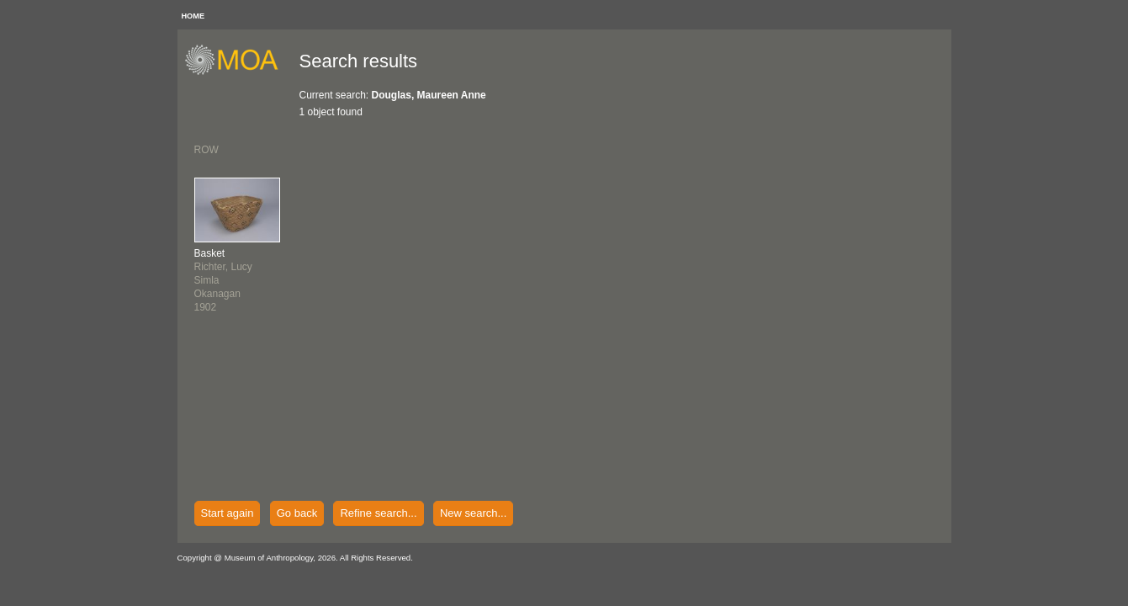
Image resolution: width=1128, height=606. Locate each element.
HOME (193, 16)
